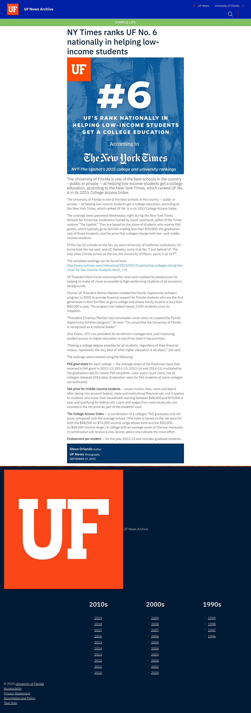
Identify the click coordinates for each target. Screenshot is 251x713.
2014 (98, 648)
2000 (155, 672)
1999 (212, 618)
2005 (155, 642)
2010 (98, 672)
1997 (212, 630)
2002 (155, 660)
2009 (155, 618)
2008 (155, 624)
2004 (155, 648)
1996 (212, 636)
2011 (98, 666)
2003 (155, 654)
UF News (203, 6)
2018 (98, 624)
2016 (98, 636)
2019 (98, 618)
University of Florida (227, 6)
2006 (155, 636)
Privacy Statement (17, 693)
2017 (98, 630)
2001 (155, 666)
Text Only (10, 703)
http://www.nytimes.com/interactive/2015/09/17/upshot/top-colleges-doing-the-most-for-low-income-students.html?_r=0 (125, 267)
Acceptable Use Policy (19, 698)
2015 (98, 642)
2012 (98, 660)
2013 (98, 654)
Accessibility (13, 688)
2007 (155, 630)
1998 (212, 624)
